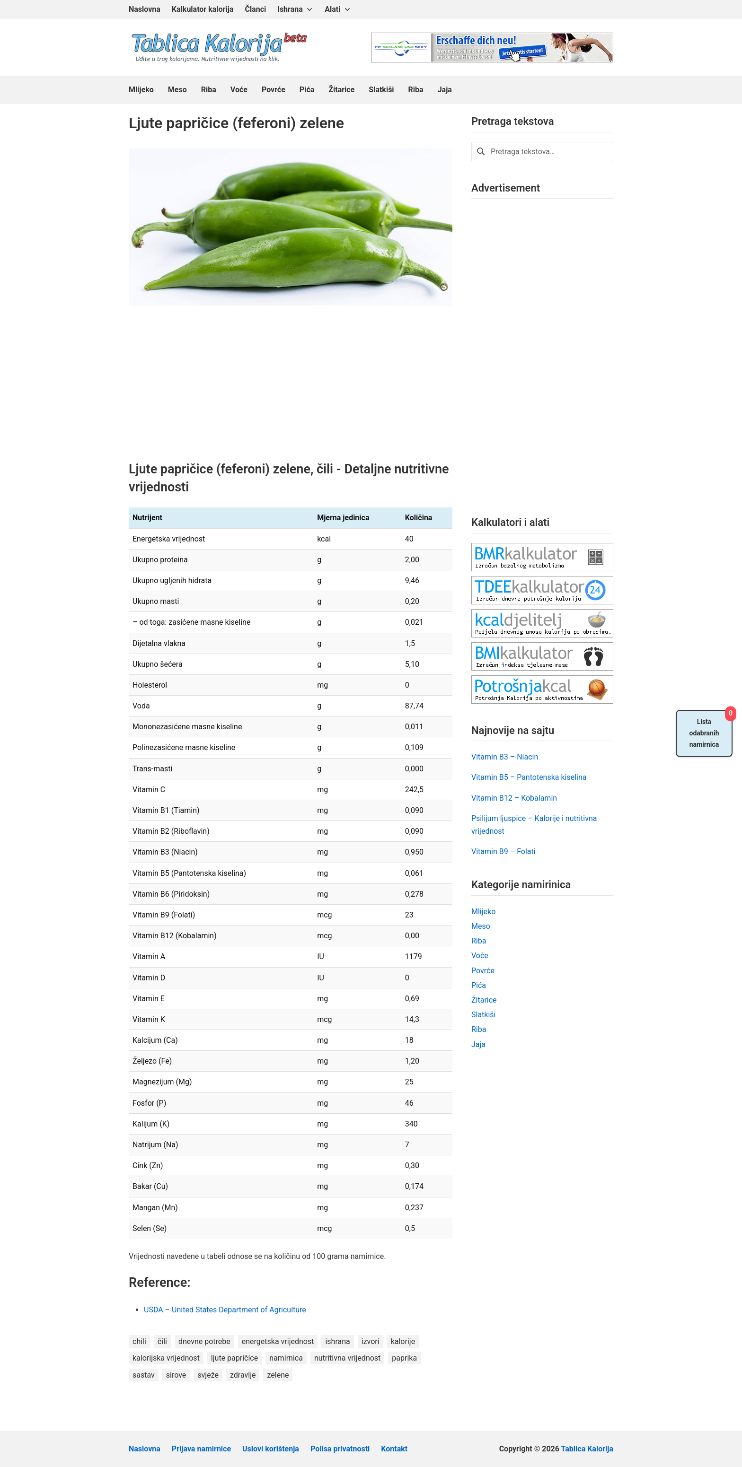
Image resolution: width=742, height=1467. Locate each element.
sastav (143, 1375)
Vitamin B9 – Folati (503, 851)
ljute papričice (234, 1357)
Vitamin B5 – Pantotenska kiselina (529, 777)
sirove (176, 1375)
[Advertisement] (290, 390)
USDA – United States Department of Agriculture (226, 1309)
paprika (404, 1357)
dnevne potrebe (204, 1341)
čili (162, 1341)
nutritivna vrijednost (347, 1357)
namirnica (286, 1357)
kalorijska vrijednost (166, 1357)
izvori (371, 1341)
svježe (208, 1375)
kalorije (403, 1341)
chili (139, 1341)
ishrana (337, 1341)
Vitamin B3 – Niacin (504, 756)
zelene (278, 1375)
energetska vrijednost (278, 1341)
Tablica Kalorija (587, 1448)
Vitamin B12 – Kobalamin (514, 798)
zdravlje (243, 1375)
